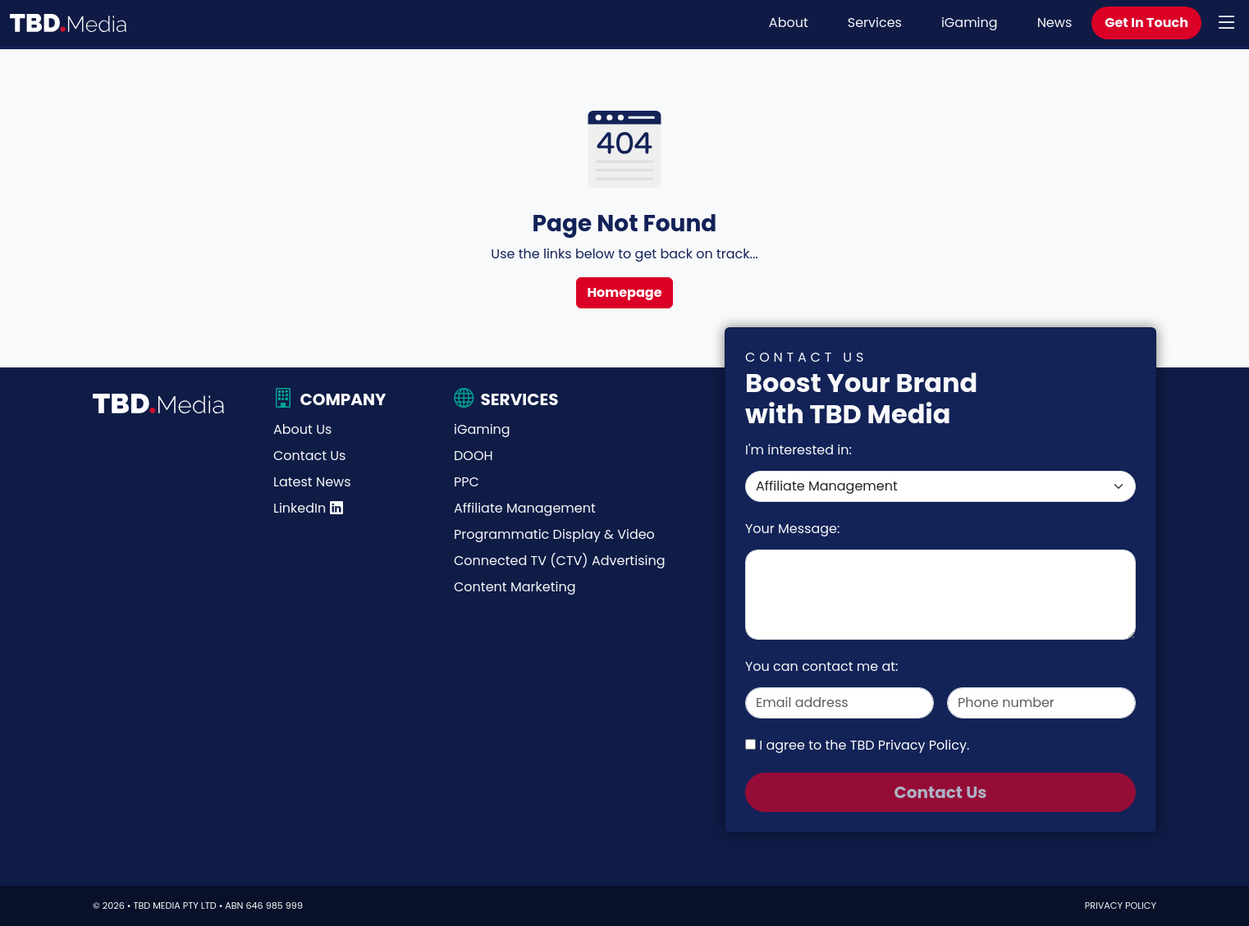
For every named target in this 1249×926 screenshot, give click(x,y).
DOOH (473, 455)
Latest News (312, 481)
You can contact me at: (822, 666)
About (788, 22)
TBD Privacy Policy (908, 745)
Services (875, 22)
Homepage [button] (624, 292)
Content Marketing (514, 586)
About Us (302, 429)
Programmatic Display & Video (554, 534)
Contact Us (309, 455)
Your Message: (792, 528)
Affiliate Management (525, 508)
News (1055, 22)
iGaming (969, 22)
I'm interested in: (798, 449)
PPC (466, 481)
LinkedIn (308, 508)
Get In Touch (1146, 22)
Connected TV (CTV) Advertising (559, 560)
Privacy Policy (1120, 905)
